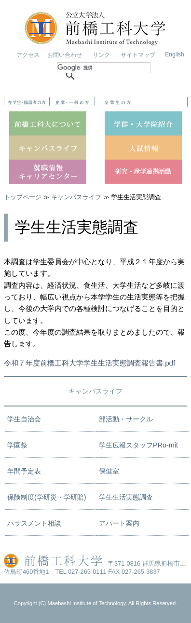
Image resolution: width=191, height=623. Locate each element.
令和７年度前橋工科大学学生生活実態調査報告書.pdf (89, 363)
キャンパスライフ (76, 197)
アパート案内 (119, 523)
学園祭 (17, 445)
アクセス (28, 55)
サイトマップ (138, 55)
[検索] (103, 67)
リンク (101, 55)
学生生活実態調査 (126, 497)
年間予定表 (24, 471)
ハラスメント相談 (34, 523)
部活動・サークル (126, 419)
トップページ (22, 197)
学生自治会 (24, 419)
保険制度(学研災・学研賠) (46, 497)
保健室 (109, 471)
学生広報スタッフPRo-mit (138, 445)
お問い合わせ (64, 55)
